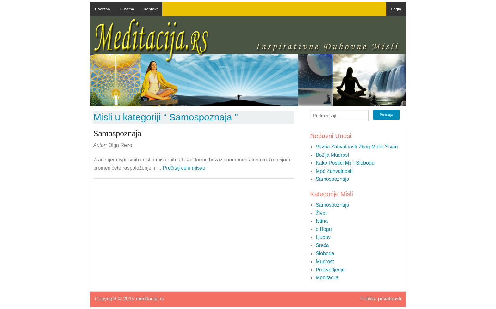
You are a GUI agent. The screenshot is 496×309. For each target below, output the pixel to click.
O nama (127, 9)
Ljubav (323, 237)
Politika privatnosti (380, 298)
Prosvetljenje (330, 269)
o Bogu (324, 229)
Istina (322, 221)
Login (396, 9)
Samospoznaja (332, 179)
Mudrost (325, 261)
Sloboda (325, 253)
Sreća (322, 245)
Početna (102, 9)
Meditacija (327, 277)
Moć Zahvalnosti (334, 171)
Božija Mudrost (332, 155)
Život (321, 213)
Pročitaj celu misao (184, 168)
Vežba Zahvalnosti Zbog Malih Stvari (357, 146)
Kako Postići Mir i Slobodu (345, 163)
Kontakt (151, 9)
